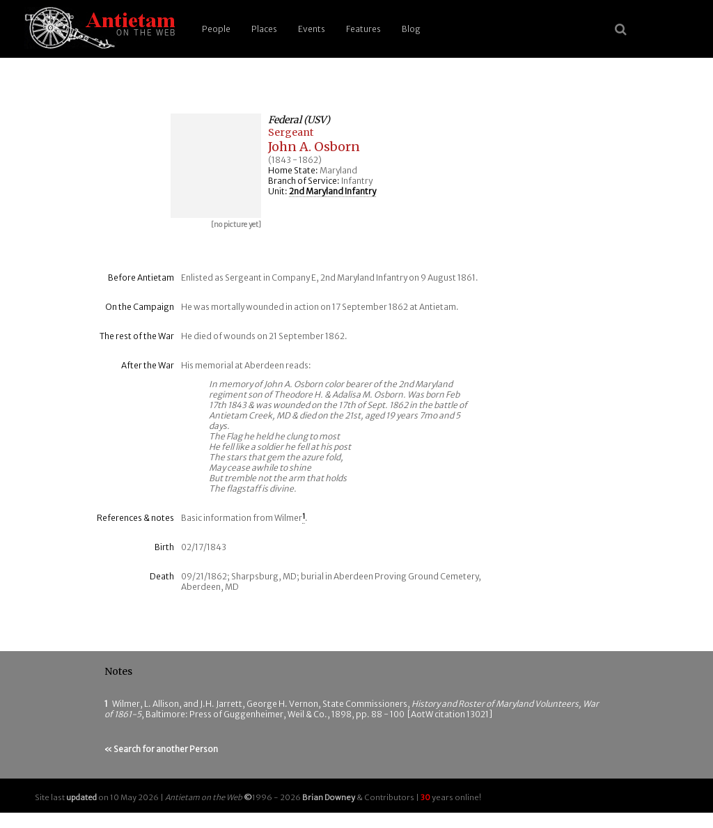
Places (264, 29)
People (216, 29)
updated (81, 797)
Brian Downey (328, 797)
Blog (411, 29)
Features (363, 29)
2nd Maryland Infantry (332, 191)
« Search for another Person (161, 749)
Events (311, 29)
